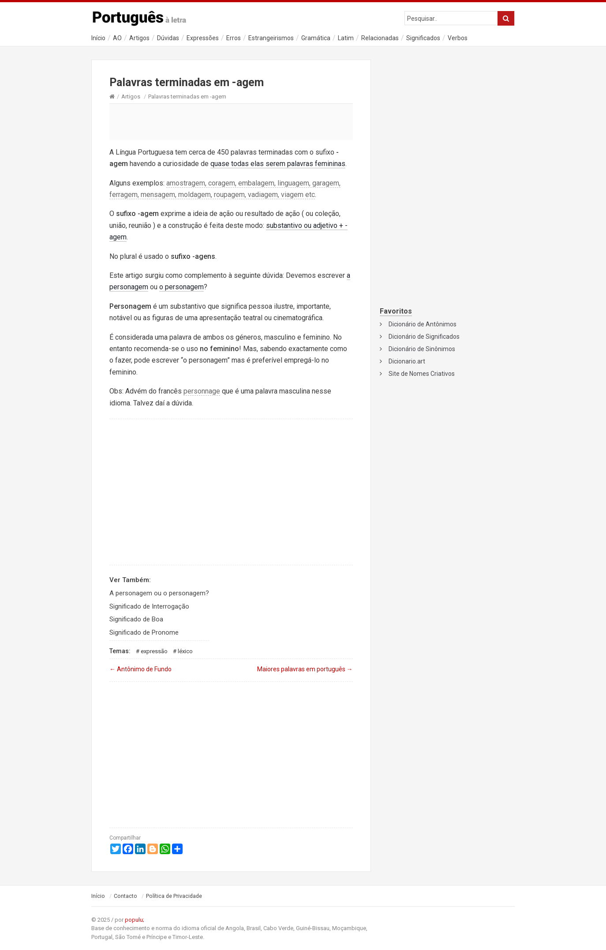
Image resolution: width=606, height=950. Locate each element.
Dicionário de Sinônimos (422, 348)
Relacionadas (380, 38)
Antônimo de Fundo (140, 669)
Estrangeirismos (271, 38)
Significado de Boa (136, 619)
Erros (233, 38)
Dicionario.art (407, 361)
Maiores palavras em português (305, 669)
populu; (134, 919)
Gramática (315, 38)
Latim (346, 38)
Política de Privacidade (174, 896)
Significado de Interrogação (149, 606)
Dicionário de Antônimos (422, 324)
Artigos (139, 38)
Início (98, 38)
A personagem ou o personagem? (159, 593)
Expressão (154, 651)
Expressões (203, 38)
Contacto (125, 896)
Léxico (185, 651)
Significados (423, 38)
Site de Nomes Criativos (422, 373)
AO (117, 38)
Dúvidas (168, 38)
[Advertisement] (231, 121)
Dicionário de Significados (424, 336)
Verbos (458, 38)
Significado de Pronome (144, 632)
